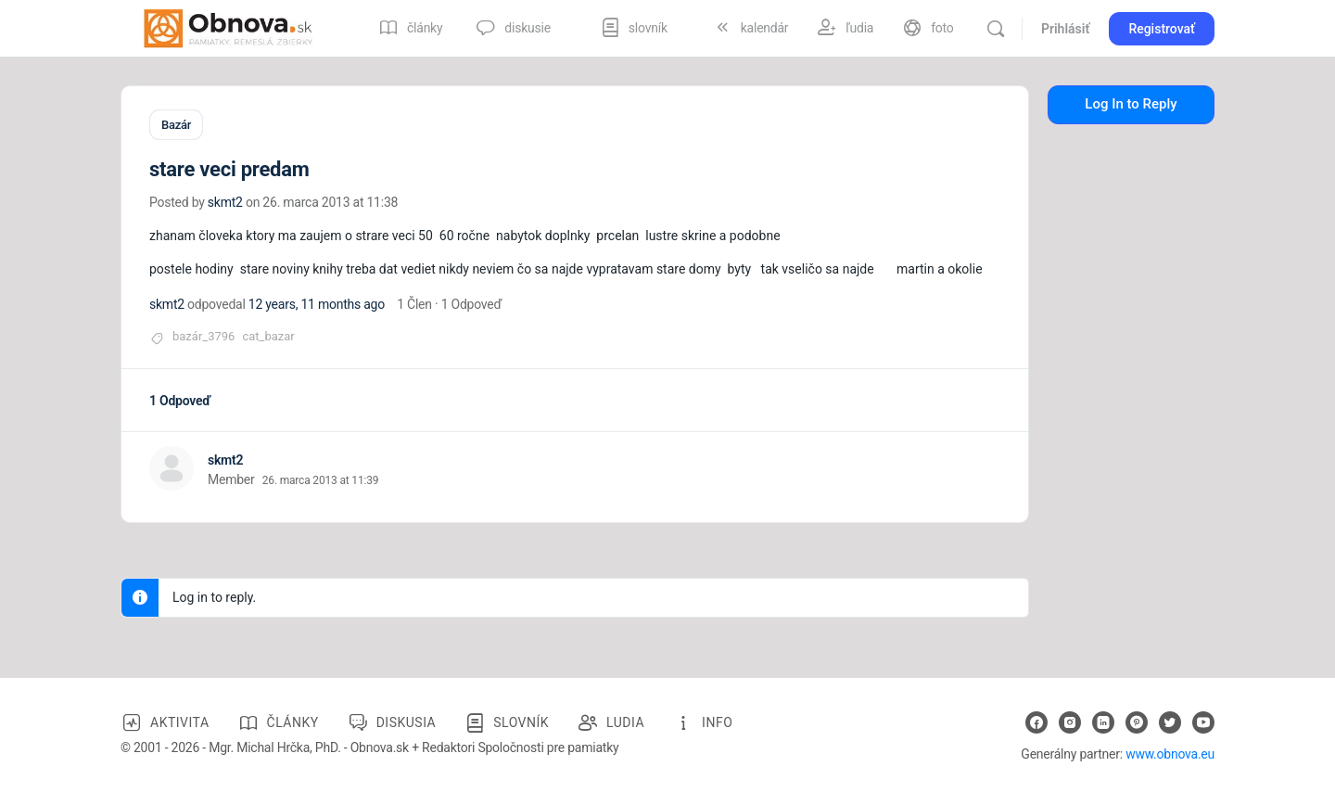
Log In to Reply (1130, 104)
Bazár (176, 125)
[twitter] (1170, 721)
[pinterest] (1136, 721)
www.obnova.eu (1169, 753)
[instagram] (1070, 721)
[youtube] (1203, 721)
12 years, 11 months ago (316, 303)
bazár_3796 (203, 335)
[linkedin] (1103, 721)
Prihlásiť (1065, 28)
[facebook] (1036, 721)
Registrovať (1161, 28)
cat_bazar (268, 335)
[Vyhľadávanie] (995, 29)
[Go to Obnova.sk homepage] (228, 27)
